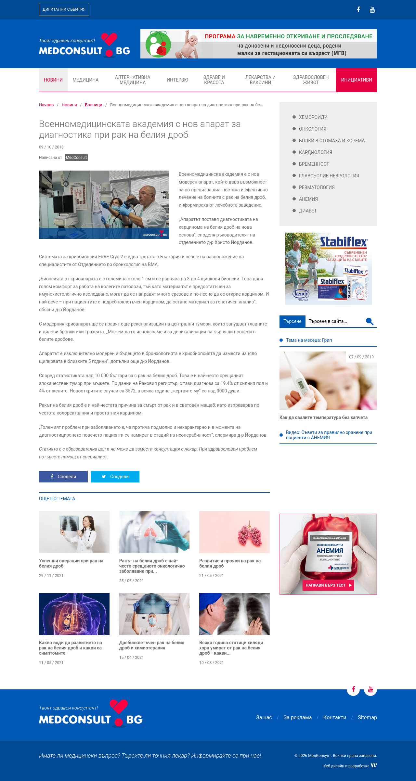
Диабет (308, 210)
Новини (53, 80)
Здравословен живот (311, 80)
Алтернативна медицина (132, 80)
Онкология (312, 129)
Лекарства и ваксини (260, 80)
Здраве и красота (214, 80)
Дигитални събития (64, 9)
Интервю (177, 80)
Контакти (334, 717)
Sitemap (367, 717)
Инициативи (356, 80)
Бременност (314, 164)
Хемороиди (313, 117)
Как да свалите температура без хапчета (324, 417)
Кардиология (315, 152)
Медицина (85, 80)
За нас (264, 717)
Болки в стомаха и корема (332, 140)
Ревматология (317, 187)
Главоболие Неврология (329, 175)
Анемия (308, 199)
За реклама (298, 717)
